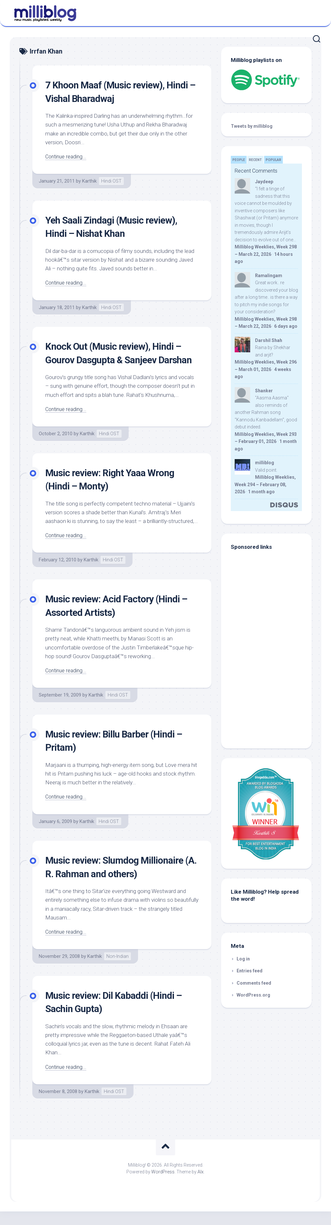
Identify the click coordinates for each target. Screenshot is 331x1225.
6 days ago (285, 326)
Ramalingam (268, 275)
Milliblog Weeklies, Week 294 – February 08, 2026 (265, 484)
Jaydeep (264, 181)
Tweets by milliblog (251, 126)
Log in (243, 958)
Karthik (89, 181)
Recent (255, 160)
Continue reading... (67, 156)
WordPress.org (253, 995)
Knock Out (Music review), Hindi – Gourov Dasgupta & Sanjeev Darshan (119, 359)
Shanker (264, 390)
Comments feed (254, 983)
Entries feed (249, 970)
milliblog (264, 462)
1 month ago (261, 491)
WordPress (163, 1185)
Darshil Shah (268, 340)
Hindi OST (111, 181)
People (238, 160)
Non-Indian (117, 969)
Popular (273, 160)
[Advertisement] (271, 695)
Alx (201, 1185)
